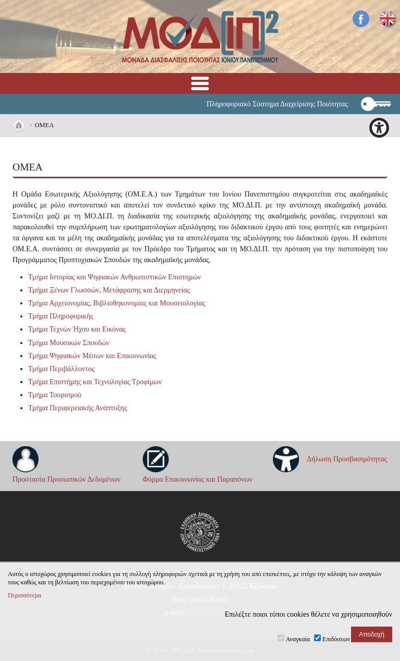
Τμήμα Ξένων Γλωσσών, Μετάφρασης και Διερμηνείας (109, 290)
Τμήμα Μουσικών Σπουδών (68, 343)
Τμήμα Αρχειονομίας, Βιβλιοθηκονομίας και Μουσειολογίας (116, 303)
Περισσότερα (24, 595)
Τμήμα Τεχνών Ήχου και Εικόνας (77, 329)
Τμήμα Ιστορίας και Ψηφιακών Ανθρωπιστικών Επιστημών (114, 277)
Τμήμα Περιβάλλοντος (61, 369)
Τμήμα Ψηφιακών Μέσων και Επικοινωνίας (92, 356)
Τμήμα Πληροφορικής (60, 316)
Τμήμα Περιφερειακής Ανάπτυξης (77, 408)
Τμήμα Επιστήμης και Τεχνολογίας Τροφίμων (95, 382)
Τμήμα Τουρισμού (54, 395)
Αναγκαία (298, 639)
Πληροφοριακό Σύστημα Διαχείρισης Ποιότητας (277, 104)
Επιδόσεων (336, 639)
